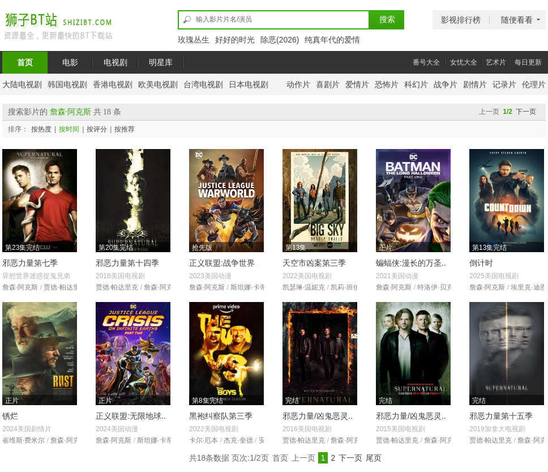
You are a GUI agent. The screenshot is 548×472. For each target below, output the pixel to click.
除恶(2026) (279, 39)
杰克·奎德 (238, 440)
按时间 (69, 129)
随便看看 (517, 19)
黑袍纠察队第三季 (220, 415)
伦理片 (534, 84)
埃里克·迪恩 (528, 287)
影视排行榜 (461, 19)
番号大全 (426, 62)
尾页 (374, 457)
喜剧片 (328, 84)
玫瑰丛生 (193, 39)
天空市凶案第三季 (314, 262)
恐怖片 (387, 84)
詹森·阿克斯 (20, 287)
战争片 (445, 84)
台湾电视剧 (203, 84)
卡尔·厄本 (203, 440)
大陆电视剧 (22, 84)
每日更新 (528, 62)
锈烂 (10, 415)
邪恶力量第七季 (30, 262)
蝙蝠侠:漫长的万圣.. (411, 262)
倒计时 (481, 262)
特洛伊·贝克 (435, 287)
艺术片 (496, 62)
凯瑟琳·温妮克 (303, 287)
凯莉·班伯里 (348, 287)
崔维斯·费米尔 (23, 440)
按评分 (97, 129)
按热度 (41, 129)
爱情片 (357, 84)
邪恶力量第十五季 (501, 415)
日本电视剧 (248, 84)
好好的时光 (235, 39)
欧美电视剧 (158, 84)
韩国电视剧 (67, 84)
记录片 (504, 84)
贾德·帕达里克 (65, 287)
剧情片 (475, 84)
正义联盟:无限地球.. (131, 415)
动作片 (298, 84)
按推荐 (124, 129)
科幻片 (416, 84)
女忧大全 (463, 62)
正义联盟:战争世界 (222, 262)
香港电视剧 (112, 84)
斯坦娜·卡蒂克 (251, 287)
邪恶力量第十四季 (127, 262)
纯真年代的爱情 (332, 39)
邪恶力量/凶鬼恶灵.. (317, 415)
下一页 (526, 112)
